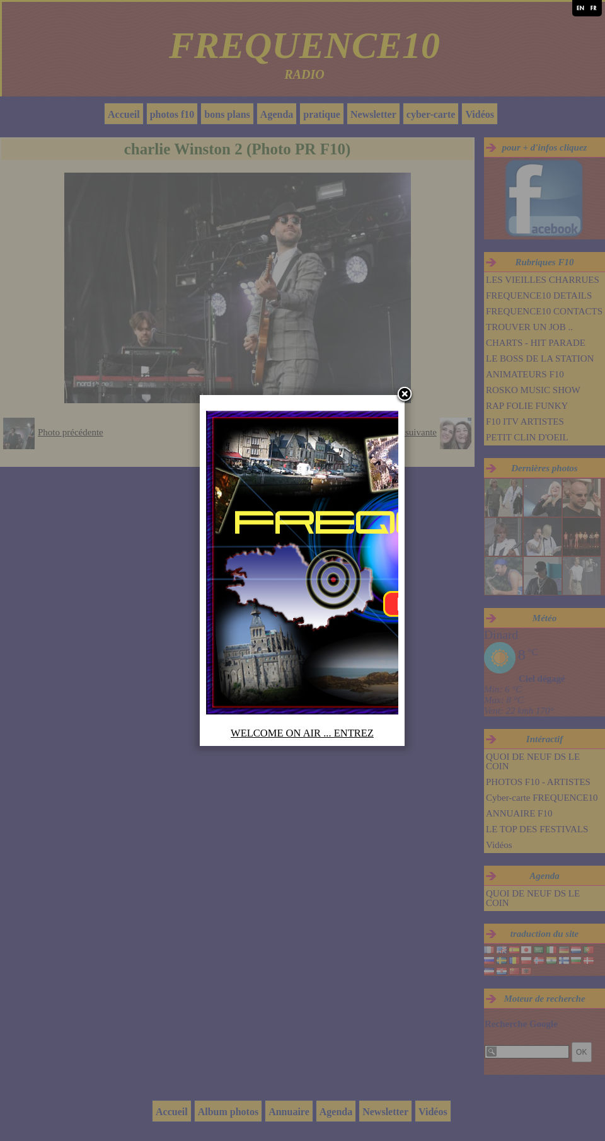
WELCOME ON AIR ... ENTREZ (302, 733)
